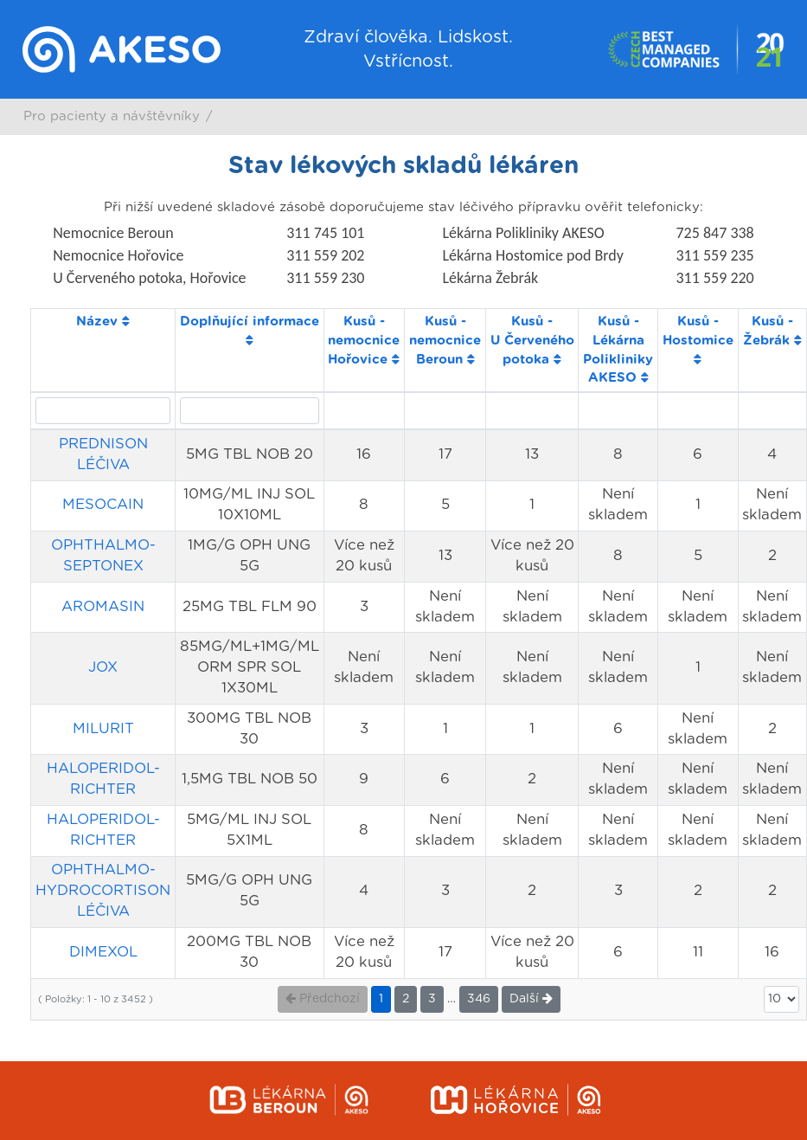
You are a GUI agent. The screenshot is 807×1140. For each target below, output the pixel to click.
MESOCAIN (103, 505)
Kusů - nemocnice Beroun (445, 340)
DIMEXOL (103, 952)
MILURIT (103, 729)
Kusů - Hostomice (698, 339)
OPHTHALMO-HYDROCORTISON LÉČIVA (102, 890)
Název (103, 321)
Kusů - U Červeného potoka (532, 340)
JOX (103, 667)
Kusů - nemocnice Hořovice (364, 340)
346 (478, 999)
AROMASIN (102, 607)
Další (531, 998)
